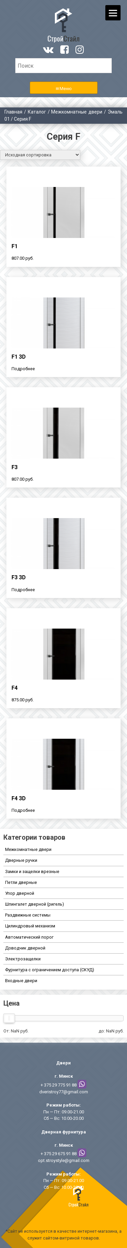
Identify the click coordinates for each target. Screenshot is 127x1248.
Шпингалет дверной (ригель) (34, 904)
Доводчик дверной (25, 948)
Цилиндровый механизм (30, 925)
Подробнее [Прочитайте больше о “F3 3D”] (23, 589)
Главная (13, 112)
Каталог (37, 112)
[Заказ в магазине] (40, 155)
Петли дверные (21, 882)
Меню (66, 88)
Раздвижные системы (27, 915)
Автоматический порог (29, 937)
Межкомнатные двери (76, 112)
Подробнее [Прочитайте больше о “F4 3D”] (23, 810)
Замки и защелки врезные (32, 871)
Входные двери (21, 980)
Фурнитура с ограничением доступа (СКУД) (49, 969)
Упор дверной (19, 893)
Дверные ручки (21, 860)
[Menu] (113, 12)
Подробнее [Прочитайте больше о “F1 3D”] (23, 368)
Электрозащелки (23, 958)
